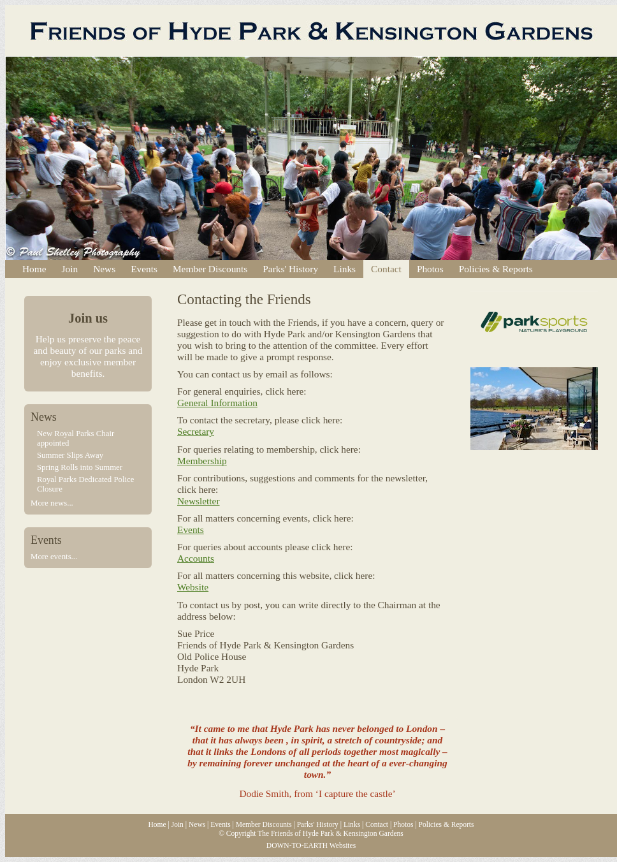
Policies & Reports (496, 268)
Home (34, 268)
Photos (430, 268)
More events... (54, 556)
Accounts (195, 558)
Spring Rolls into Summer (79, 467)
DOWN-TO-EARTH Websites (311, 845)
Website (192, 586)
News (104, 268)
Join (70, 268)
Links (344, 268)
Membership (202, 460)
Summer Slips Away (70, 455)
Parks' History (290, 268)
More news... (52, 503)
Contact (386, 268)
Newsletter (198, 500)
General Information (217, 402)
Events (144, 268)
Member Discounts (210, 268)
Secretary (195, 431)
